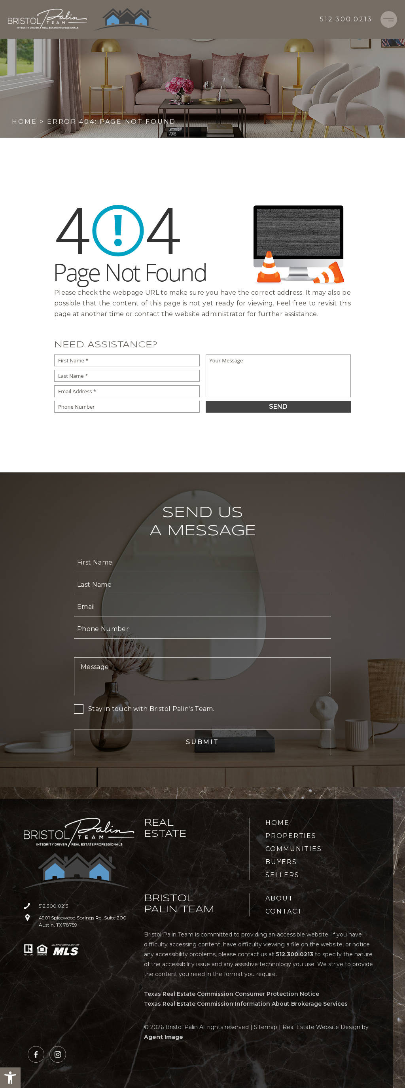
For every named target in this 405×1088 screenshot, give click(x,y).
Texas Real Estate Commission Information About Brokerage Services (246, 1003)
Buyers (281, 862)
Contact (283, 911)
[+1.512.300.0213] (346, 19)
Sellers (282, 875)
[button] (10, 1077)
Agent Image (163, 1037)
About (279, 898)
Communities (293, 849)
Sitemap (265, 1027)
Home (277, 822)
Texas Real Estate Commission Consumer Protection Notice (231, 993)
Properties (290, 836)
